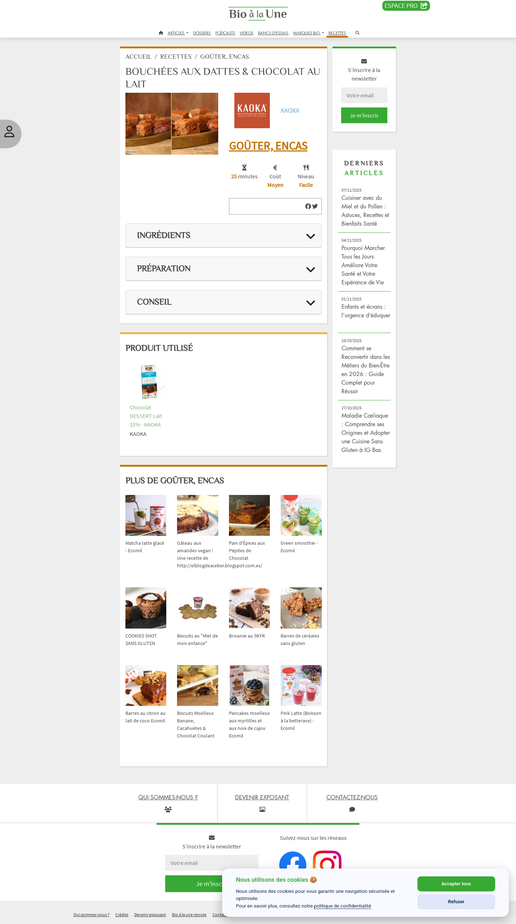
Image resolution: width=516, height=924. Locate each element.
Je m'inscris (364, 115)
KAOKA (290, 110)
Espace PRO (406, 6)
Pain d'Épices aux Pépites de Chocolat (247, 550)
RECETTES (337, 32)
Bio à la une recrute (189, 914)
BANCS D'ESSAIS (273, 32)
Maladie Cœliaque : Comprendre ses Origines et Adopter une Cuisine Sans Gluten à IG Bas (365, 433)
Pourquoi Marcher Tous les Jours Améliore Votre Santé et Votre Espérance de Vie (363, 265)
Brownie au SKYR (247, 635)
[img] (308, 206)
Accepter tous (456, 883)
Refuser (456, 901)
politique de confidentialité (342, 906)
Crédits (121, 914)
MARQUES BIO (307, 32)
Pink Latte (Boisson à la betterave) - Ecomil (301, 720)
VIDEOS (246, 32)
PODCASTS (225, 32)
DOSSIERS (202, 32)
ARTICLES (176, 32)
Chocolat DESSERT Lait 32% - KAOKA (146, 416)
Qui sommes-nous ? (91, 914)
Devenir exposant (150, 914)
